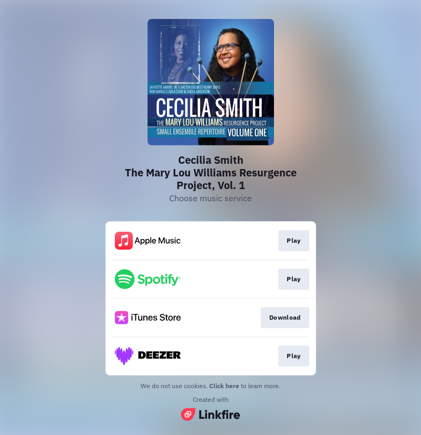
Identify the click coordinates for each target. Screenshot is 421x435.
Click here (224, 386)
